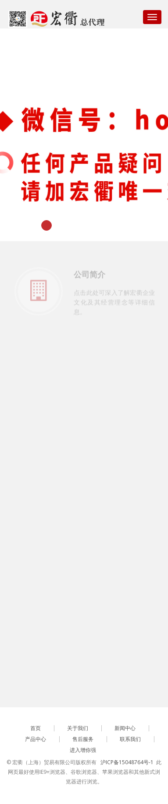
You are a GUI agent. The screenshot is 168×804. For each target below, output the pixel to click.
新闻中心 (125, 728)
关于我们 (77, 728)
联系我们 (130, 739)
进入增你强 (83, 750)
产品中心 (35, 739)
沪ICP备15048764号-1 (127, 762)
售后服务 (82, 739)
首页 (35, 728)
